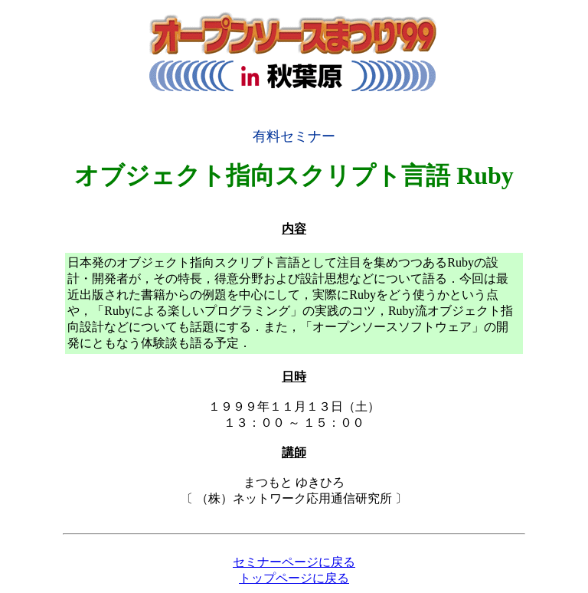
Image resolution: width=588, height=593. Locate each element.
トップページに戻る (294, 578)
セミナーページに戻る (294, 561)
